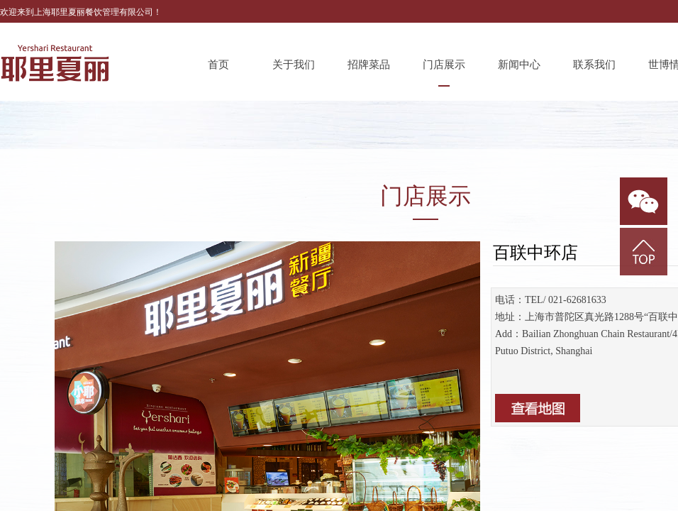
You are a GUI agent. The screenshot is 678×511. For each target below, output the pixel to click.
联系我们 (594, 64)
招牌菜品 (369, 64)
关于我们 (293, 64)
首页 (218, 64)
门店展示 (444, 64)
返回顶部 (643, 251)
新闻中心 (519, 64)
